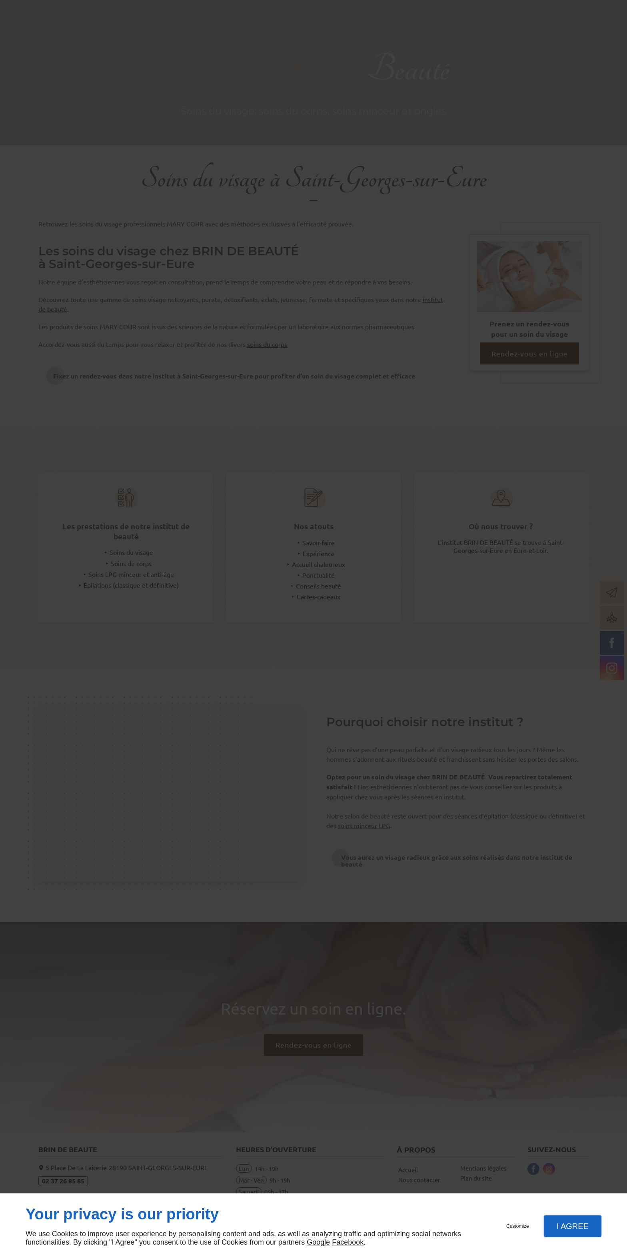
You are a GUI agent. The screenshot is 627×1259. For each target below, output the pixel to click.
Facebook (347, 1242)
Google (318, 1242)
